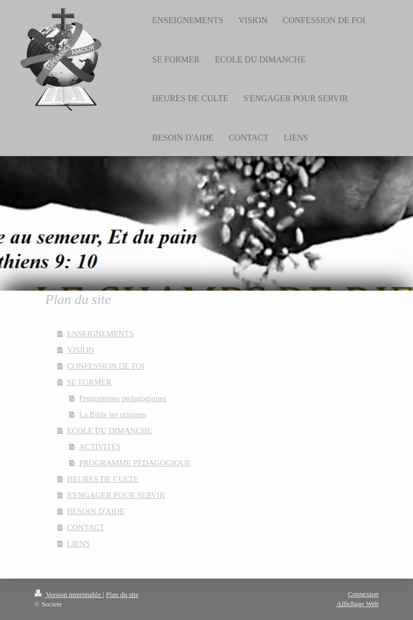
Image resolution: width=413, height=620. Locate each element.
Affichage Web (358, 604)
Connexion (363, 594)
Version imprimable (68, 594)
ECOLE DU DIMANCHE (109, 430)
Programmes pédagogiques (122, 398)
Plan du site (122, 594)
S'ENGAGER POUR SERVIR (116, 495)
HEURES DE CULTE (103, 479)
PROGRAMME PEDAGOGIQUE (135, 463)
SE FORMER (89, 382)
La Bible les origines (112, 414)
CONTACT (86, 527)
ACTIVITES (100, 446)
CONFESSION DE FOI (106, 366)
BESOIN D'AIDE (96, 511)
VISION (81, 350)
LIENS (78, 543)
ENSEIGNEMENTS (100, 333)
